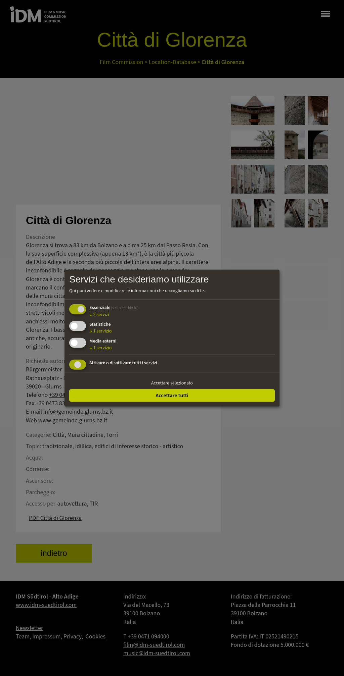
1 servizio (100, 331)
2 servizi (99, 314)
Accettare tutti (172, 395)
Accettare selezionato (172, 383)
